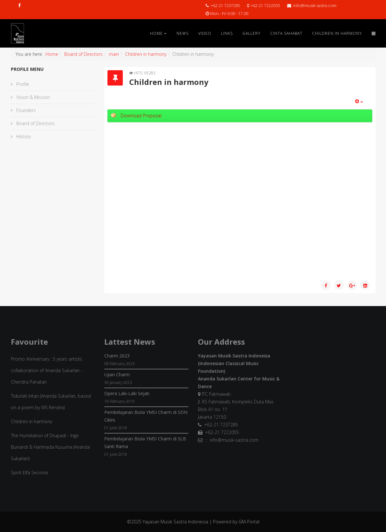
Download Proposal (141, 116)
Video (204, 33)
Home (156, 33)
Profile (22, 84)
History (23, 136)
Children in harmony (145, 54)
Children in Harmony (337, 33)
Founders (25, 110)
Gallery (251, 33)
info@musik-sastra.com (314, 5)
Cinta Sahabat (286, 33)
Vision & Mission (32, 97)
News (183, 33)
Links (227, 33)
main (114, 54)
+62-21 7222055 (265, 5)
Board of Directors (83, 54)
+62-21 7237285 (225, 5)
